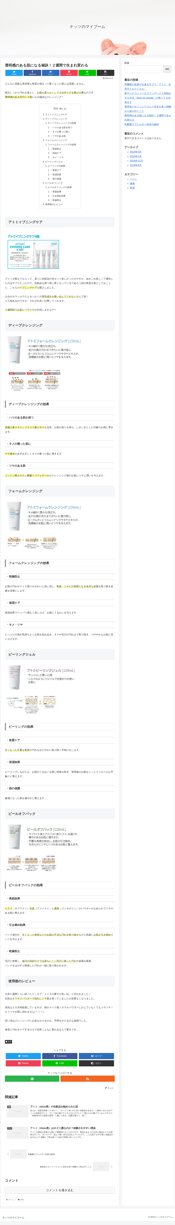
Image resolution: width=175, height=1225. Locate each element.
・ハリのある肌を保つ (61, 128)
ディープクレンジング (56, 119)
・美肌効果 (55, 194)
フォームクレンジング (56, 141)
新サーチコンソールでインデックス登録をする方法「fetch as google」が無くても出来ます (147, 98)
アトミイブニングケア (56, 114)
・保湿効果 (55, 177)
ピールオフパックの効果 (60, 190)
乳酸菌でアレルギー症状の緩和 (141, 124)
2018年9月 (136, 165)
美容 (8, 1045)
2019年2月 (136, 156)
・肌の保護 (55, 181)
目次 (55, 108)
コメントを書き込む (60, 1194)
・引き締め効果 (58, 199)
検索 (126, 63)
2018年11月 (136, 160)
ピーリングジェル (54, 163)
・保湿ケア (55, 154)
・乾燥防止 (55, 150)
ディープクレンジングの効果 (62, 123)
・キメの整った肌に (60, 132)
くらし (133, 179)
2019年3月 (136, 152)
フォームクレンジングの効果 (62, 146)
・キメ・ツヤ (57, 159)
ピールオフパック (54, 185)
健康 (132, 183)
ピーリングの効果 (56, 168)
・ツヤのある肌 (58, 137)
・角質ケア (55, 172)
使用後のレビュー (54, 207)
